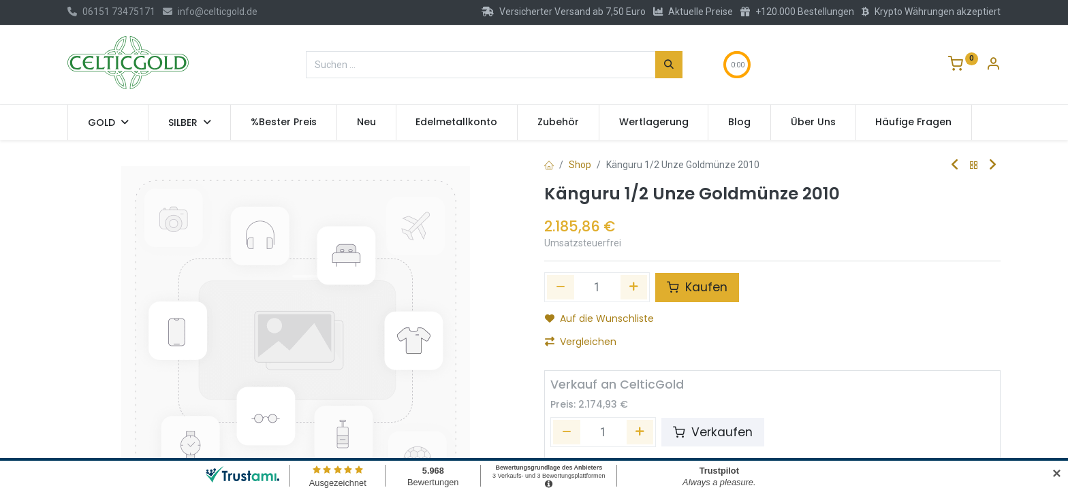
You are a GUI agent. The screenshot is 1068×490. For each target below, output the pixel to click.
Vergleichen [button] (580, 341)
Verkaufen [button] (713, 432)
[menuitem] (283, 122)
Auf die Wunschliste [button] (599, 318)
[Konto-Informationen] (993, 65)
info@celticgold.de (210, 11)
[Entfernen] (566, 432)
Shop (580, 164)
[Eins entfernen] (560, 287)
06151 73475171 (111, 11)
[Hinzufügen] (634, 287)
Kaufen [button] (697, 287)
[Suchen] (668, 64)
